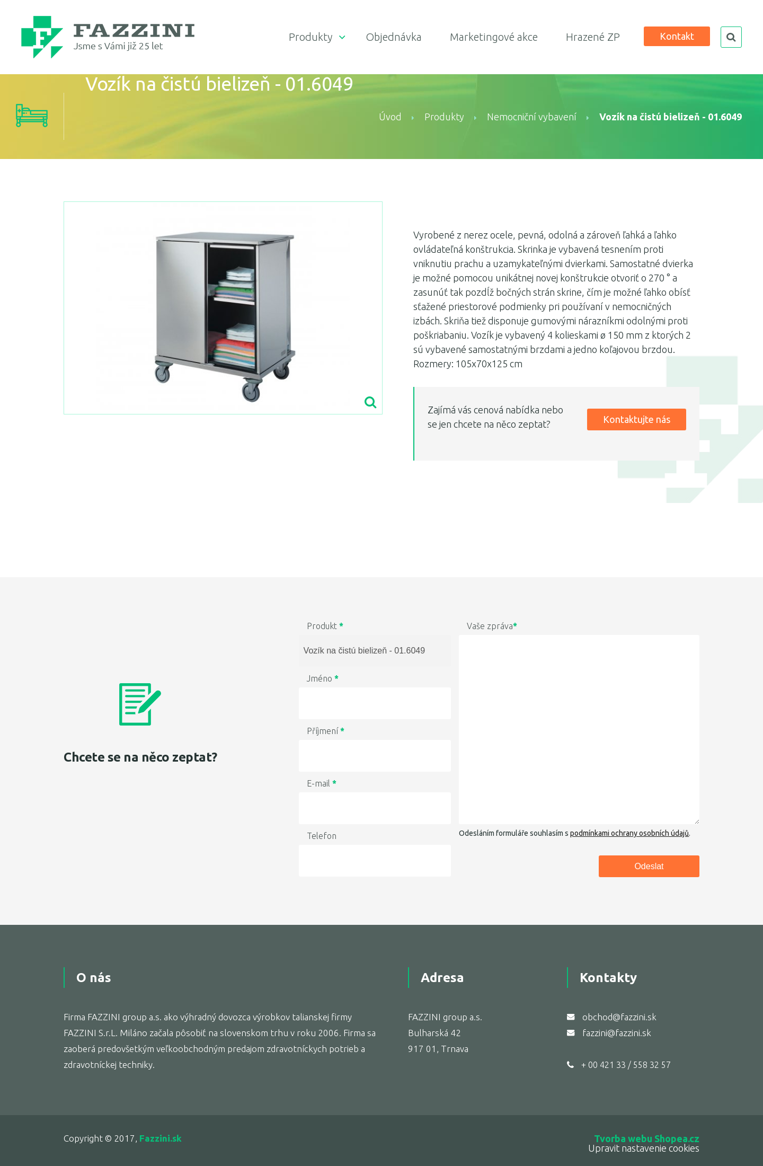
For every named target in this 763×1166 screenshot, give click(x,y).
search (731, 37)
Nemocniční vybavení (531, 116)
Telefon (321, 836)
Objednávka (394, 37)
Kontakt (677, 36)
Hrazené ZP (593, 37)
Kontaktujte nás (636, 419)
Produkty (310, 37)
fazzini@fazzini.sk (616, 1033)
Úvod (390, 116)
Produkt (325, 626)
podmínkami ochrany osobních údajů (629, 833)
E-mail (321, 783)
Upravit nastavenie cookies (643, 1148)
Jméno (323, 678)
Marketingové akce (494, 37)
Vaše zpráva (492, 626)
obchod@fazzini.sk (619, 1017)
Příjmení (325, 731)
